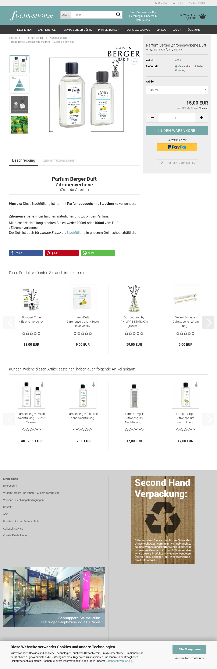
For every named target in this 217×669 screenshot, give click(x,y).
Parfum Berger (108, 29)
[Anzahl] (177, 118)
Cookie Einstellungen (15, 535)
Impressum (10, 485)
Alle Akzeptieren (189, 649)
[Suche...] (65, 15)
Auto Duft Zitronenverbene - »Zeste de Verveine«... (83, 322)
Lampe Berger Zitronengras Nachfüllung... (134, 418)
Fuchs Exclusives (137, 29)
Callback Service (13, 528)
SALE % (177, 29)
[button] (152, 118)
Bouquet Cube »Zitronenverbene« (31, 319)
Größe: (150, 81)
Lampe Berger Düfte (78, 29)
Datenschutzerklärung (119, 660)
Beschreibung (23, 160)
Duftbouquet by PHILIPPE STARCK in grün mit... (134, 322)
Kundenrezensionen (58, 160)
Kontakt (8, 507)
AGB (5, 514)
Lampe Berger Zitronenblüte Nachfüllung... (185, 418)
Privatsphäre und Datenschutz (21, 521)
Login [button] (178, 3)
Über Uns (194, 29)
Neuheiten (24, 29)
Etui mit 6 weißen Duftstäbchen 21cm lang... (185, 322)
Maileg (161, 29)
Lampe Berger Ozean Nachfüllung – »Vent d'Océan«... (31, 418)
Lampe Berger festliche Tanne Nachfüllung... (83, 416)
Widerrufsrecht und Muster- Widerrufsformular (31, 492)
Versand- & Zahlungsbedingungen (23, 500)
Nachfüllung (76, 233)
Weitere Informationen (189, 658)
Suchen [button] (161, 3)
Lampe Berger (47, 29)
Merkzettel (197, 3)
